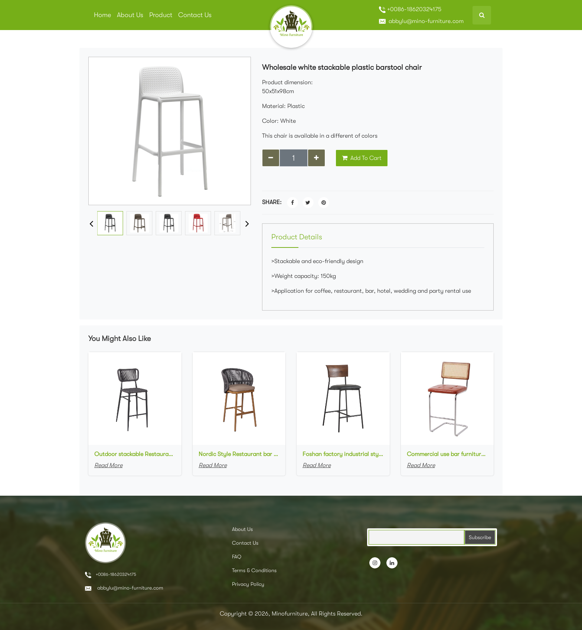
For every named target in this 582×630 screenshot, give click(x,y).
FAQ (236, 557)
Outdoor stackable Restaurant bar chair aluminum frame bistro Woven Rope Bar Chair (135, 454)
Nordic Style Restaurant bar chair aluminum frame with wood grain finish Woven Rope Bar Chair (239, 454)
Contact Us (195, 15)
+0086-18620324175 (410, 9)
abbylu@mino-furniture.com (421, 21)
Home (102, 15)
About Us (130, 15)
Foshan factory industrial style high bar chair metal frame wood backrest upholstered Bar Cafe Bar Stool (343, 454)
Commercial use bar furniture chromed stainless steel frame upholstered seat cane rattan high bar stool (447, 454)
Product (160, 15)
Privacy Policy (248, 584)
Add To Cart (362, 158)
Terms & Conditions (254, 570)
